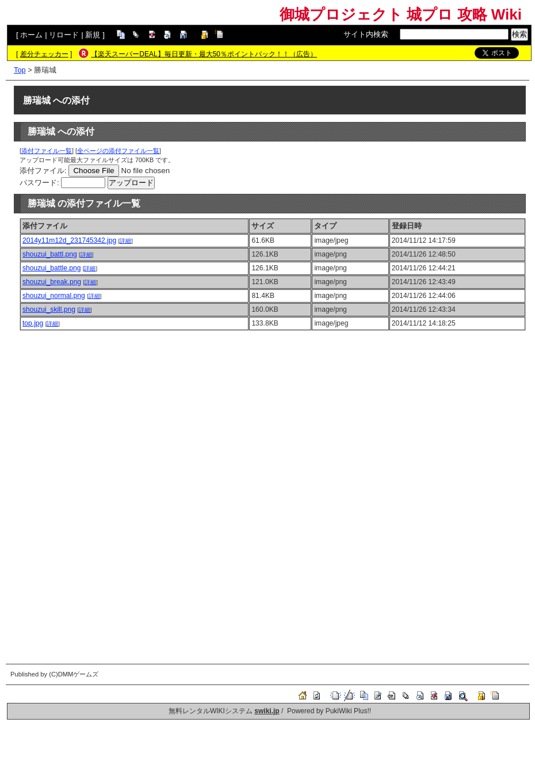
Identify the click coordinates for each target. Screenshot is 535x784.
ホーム (31, 34)
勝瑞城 (37, 100)
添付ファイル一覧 (46, 150)
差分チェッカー (44, 54)
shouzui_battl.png (49, 254)
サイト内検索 (365, 34)
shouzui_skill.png (48, 309)
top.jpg (32, 323)
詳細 (125, 241)
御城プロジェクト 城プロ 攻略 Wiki (401, 14)
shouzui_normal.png (53, 296)
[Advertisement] (273, 417)
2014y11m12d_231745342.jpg (69, 240)
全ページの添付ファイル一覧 (118, 150)
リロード (64, 34)
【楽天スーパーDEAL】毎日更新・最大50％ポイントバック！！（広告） (204, 54)
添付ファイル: (43, 170)
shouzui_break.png (51, 282)
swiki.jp (266, 711)
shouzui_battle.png (51, 268)
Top (20, 70)
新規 (92, 34)
